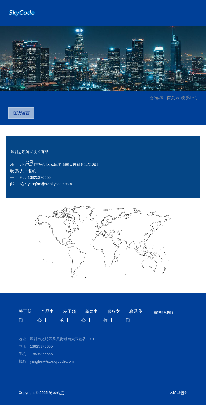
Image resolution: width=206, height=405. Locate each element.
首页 (171, 97)
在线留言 (21, 113)
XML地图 (178, 392)
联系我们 (189, 97)
